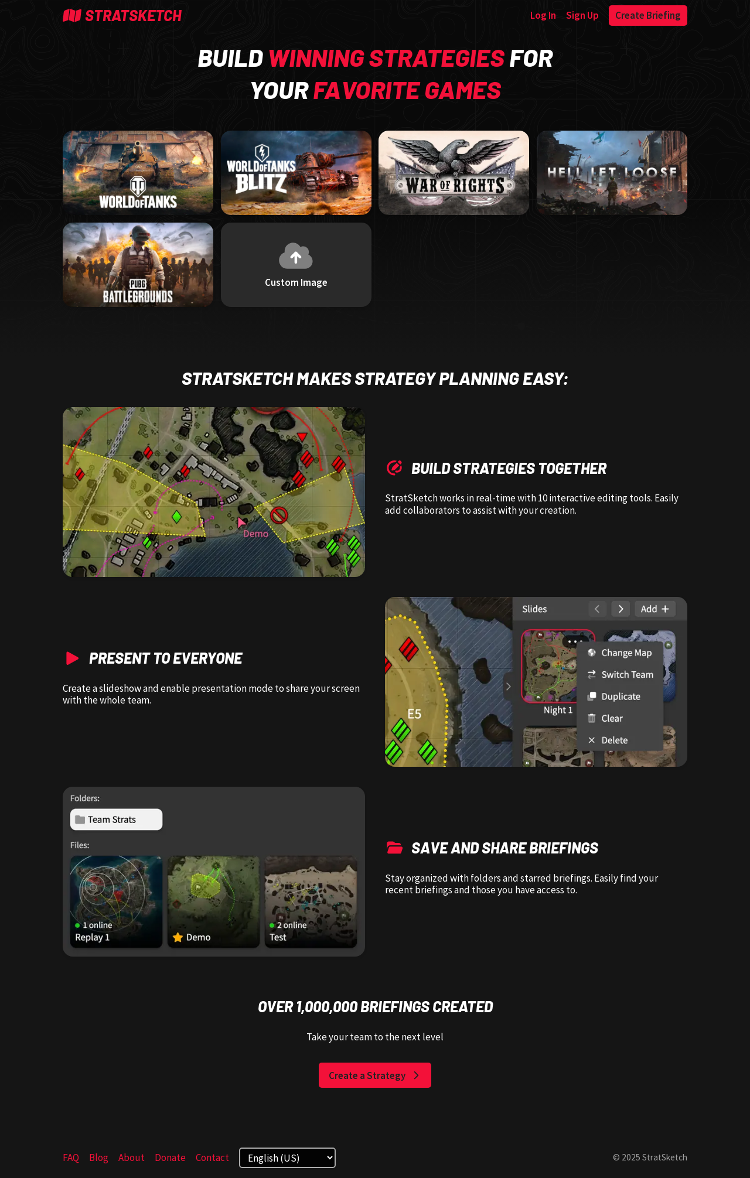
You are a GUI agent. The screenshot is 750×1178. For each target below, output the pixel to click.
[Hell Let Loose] (612, 173)
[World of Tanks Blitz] (296, 173)
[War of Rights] (454, 173)
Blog (98, 1157)
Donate (170, 1157)
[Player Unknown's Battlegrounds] (138, 265)
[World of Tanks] (138, 173)
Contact (212, 1157)
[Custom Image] (296, 265)
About (131, 1157)
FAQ (71, 1157)
